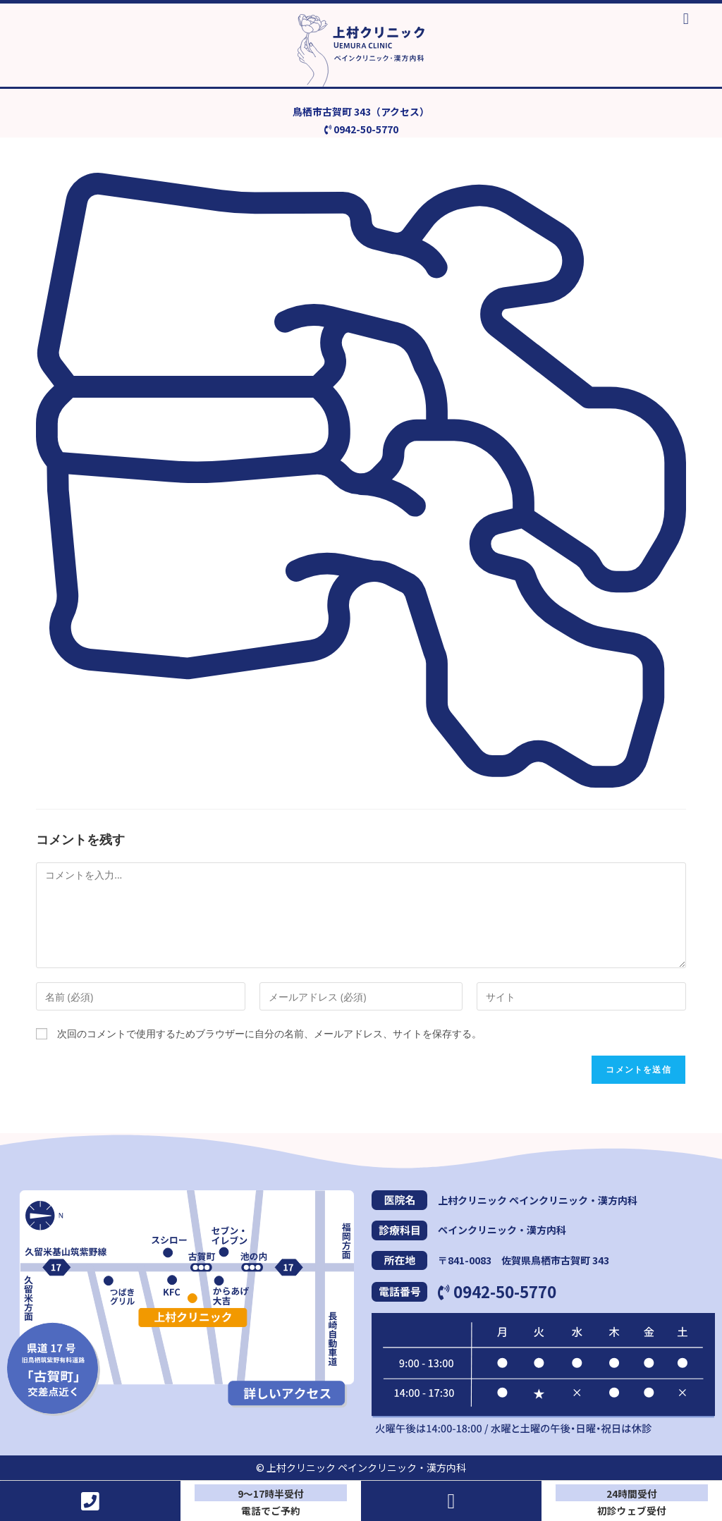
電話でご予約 (270, 1510)
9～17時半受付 (271, 1493)
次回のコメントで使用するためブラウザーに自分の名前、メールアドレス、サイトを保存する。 (269, 1034)
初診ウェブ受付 (631, 1510)
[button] (685, 18)
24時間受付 (631, 1493)
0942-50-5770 (497, 1292)
